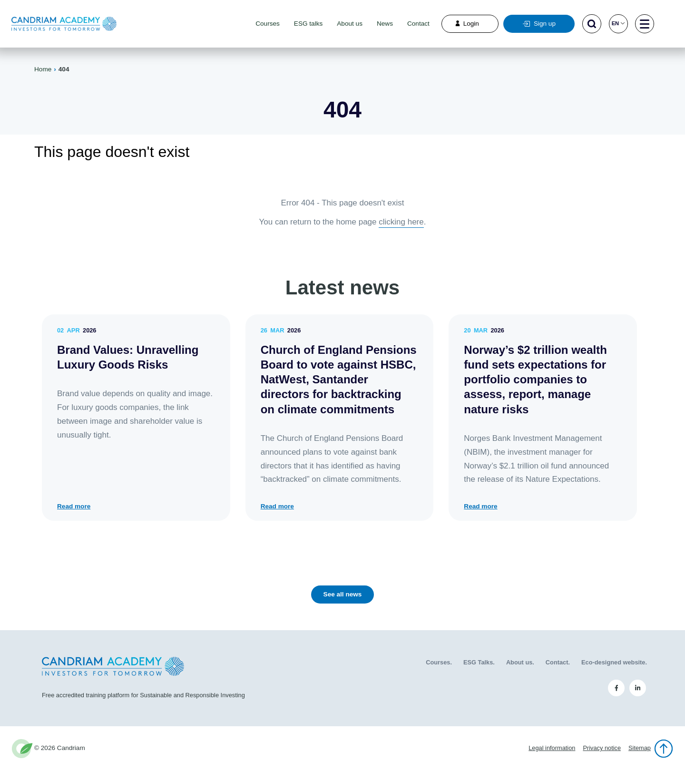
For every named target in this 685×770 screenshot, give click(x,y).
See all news (342, 594)
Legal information (551, 747)
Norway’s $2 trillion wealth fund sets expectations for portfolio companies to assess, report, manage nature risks (535, 379)
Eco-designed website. (614, 662)
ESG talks (308, 23)
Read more (73, 506)
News (385, 23)
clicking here (401, 221)
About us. (520, 662)
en (618, 23)
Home (42, 69)
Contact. (558, 662)
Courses (267, 23)
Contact (418, 23)
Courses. (439, 662)
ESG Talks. (479, 662)
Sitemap (639, 747)
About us (349, 23)
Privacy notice (602, 747)
